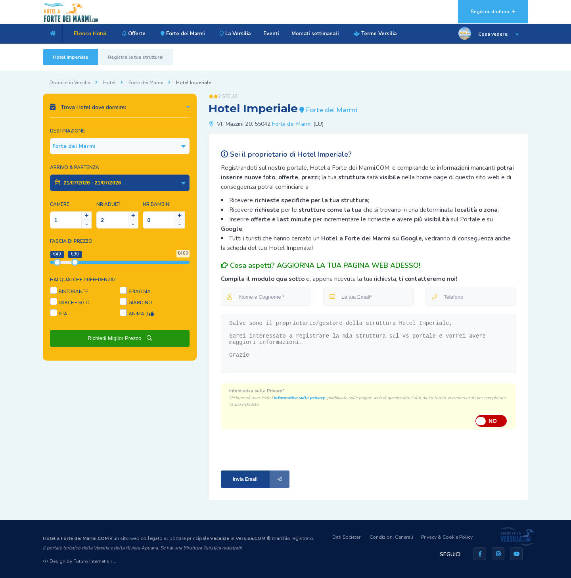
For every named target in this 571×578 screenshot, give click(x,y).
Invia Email (261, 479)
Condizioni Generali (391, 537)
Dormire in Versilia (70, 82)
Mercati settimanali (315, 33)
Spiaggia (139, 291)
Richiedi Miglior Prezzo (120, 338)
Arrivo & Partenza (74, 167)
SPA (63, 314)
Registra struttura (493, 11)
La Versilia (234, 33)
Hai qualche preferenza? (83, 280)
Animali (141, 314)
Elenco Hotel (90, 33)
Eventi (271, 33)
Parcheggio (74, 303)
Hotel (109, 82)
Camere (59, 204)
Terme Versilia (374, 33)
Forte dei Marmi (181, 33)
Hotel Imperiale (70, 57)
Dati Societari (347, 537)
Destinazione (67, 131)
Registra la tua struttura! (135, 57)
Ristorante (73, 291)
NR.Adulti (108, 204)
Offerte (133, 33)
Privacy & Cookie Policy (447, 537)
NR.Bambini (157, 204)
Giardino (140, 303)
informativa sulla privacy (299, 398)
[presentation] (274, 449)
